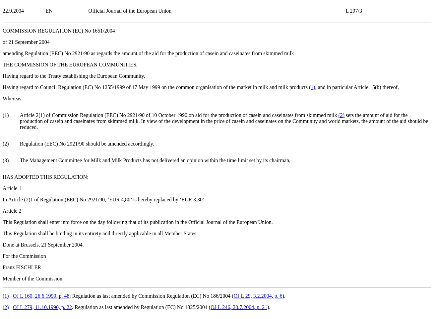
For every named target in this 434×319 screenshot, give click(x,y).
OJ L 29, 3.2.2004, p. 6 (258, 296)
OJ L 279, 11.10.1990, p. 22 (42, 307)
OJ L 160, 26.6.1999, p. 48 (41, 296)
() (312, 87)
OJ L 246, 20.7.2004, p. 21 (239, 307)
